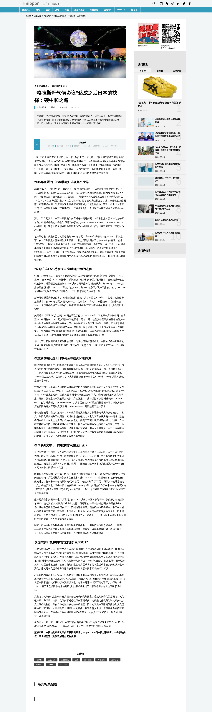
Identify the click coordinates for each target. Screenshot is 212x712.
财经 (38, 10)
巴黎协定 (114, 660)
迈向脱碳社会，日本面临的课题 (51, 86)
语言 (135, 10)
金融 (76, 660)
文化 (57, 10)
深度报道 (94, 10)
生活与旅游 (79, 10)
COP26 (51, 664)
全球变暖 (88, 660)
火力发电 (65, 660)
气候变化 (101, 660)
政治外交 (26, 10)
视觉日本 (108, 10)
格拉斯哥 (63, 664)
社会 (48, 10)
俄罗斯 (39, 660)
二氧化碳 (51, 660)
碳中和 (39, 664)
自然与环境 (41, 107)
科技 (67, 10)
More (121, 10)
